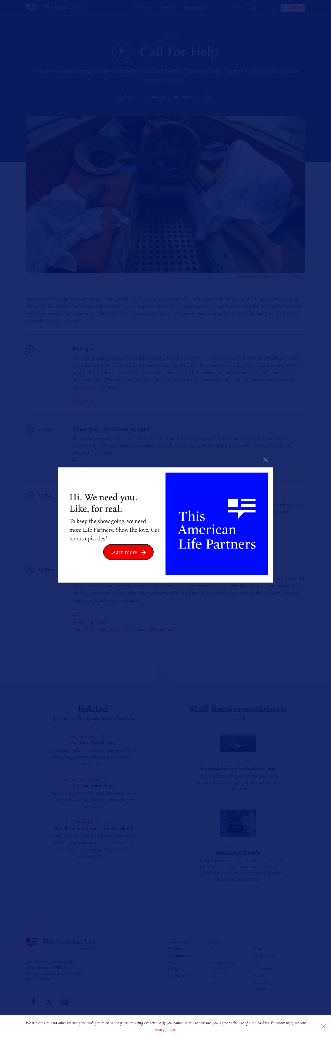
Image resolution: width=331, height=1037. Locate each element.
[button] (177, 1030)
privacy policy (164, 1029)
